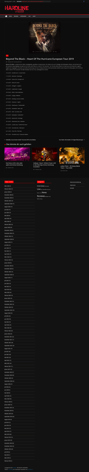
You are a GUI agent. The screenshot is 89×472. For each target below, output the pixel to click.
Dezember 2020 (8, 372)
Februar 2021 (7, 366)
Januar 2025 (7, 227)
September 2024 (8, 239)
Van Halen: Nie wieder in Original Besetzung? (72, 140)
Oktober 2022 (7, 307)
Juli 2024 (6, 245)
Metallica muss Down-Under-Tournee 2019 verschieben (20, 140)
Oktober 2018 (7, 449)
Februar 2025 (7, 224)
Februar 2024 (7, 260)
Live (29, 16)
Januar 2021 (7, 369)
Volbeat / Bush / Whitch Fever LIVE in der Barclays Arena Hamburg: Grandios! (44, 165)
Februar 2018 (7, 461)
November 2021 (8, 339)
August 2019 (7, 419)
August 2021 (7, 348)
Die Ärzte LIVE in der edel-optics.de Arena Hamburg (14, 164)
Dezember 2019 (8, 407)
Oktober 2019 (7, 413)
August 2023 (7, 277)
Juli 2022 (6, 316)
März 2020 (6, 398)
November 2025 (8, 197)
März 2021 (6, 363)
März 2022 (6, 328)
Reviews (16, 16)
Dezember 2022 (8, 301)
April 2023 (6, 289)
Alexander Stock (18, 61)
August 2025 (7, 206)
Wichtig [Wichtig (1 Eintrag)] (41, 198)
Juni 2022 (6, 319)
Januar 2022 (7, 333)
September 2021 (8, 345)
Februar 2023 (7, 295)
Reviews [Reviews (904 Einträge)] (41, 196)
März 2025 (6, 221)
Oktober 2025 (7, 200)
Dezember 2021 (8, 336)
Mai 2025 (6, 215)
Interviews (23, 16)
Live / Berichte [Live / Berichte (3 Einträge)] (44, 189)
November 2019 (8, 410)
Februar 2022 (7, 330)
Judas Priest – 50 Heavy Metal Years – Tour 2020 (70, 167)
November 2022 (8, 304)
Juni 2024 (6, 248)
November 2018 (8, 446)
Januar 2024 (7, 262)
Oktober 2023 (7, 271)
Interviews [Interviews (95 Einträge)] (41, 186)
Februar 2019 (7, 437)
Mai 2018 (6, 455)
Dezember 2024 (8, 230)
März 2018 (6, 458)
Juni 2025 (6, 212)
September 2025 (8, 203)
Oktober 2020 (7, 378)
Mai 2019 (6, 428)
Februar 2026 (7, 189)
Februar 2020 (7, 401)
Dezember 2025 (8, 195)
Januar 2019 (7, 440)
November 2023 (8, 268)
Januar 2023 (7, 298)
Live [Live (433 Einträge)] (39, 189)
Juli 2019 (6, 422)
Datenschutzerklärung (75, 182)
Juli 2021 (6, 351)
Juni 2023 (6, 283)
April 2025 (6, 218)
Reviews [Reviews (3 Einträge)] (47, 196)
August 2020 (7, 384)
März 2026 (6, 186)
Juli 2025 (6, 209)
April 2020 (6, 396)
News (10, 16)
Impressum (72, 185)
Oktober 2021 (7, 342)
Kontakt (72, 188)
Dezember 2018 (8, 443)
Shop (34, 16)
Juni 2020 (6, 390)
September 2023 (8, 274)
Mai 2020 (6, 393)
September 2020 (8, 381)
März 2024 (6, 257)
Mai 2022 (6, 322)
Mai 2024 (6, 251)
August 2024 (7, 242)
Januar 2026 (7, 192)
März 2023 (6, 292)
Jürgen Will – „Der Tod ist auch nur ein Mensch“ (32, 1)
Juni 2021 (6, 354)
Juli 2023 (6, 280)
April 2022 (6, 325)
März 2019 (6, 434)
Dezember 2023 (8, 265)
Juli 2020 (6, 387)
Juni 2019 (6, 425)
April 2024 (6, 254)
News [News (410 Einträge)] (44, 192)
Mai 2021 (6, 357)
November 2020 (8, 375)
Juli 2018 (6, 452)
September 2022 (8, 310)
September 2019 (8, 416)
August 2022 (7, 313)
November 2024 (8, 233)
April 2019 (6, 431)
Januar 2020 (7, 404)
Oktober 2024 (7, 236)
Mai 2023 (6, 286)
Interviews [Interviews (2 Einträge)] (47, 186)
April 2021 (6, 360)
